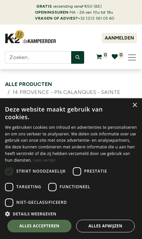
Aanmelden (119, 38)
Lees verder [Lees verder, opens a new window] (44, 160)
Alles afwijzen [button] (105, 226)
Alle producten (28, 84)
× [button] (134, 105)
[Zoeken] (77, 57)
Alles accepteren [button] (39, 226)
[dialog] (71, 168)
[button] (71, 213)
